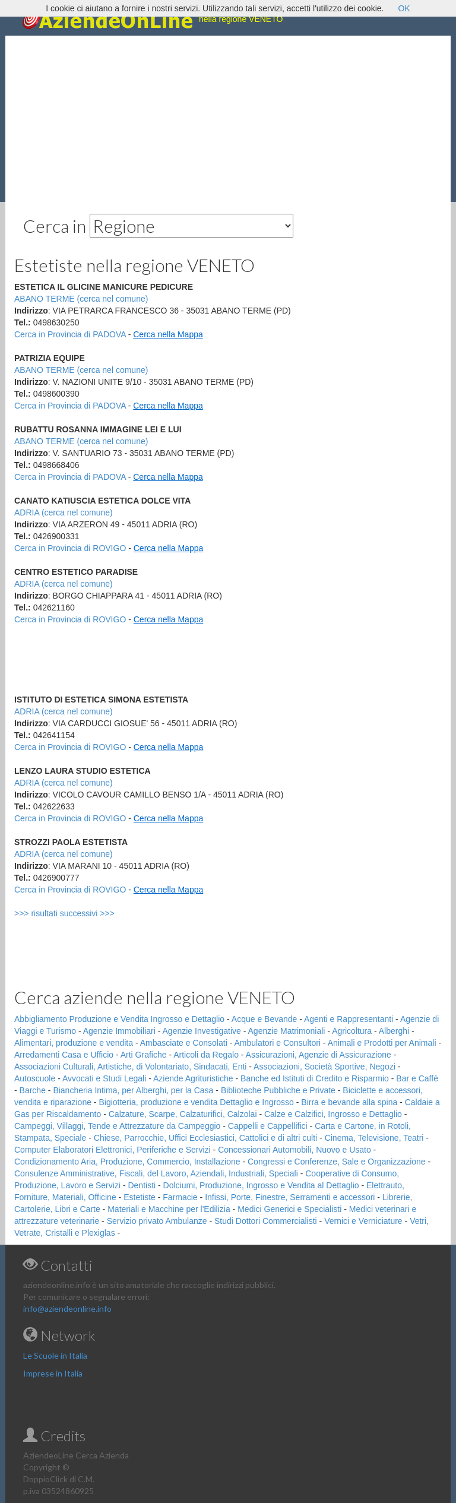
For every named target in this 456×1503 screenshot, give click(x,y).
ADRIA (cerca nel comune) (63, 512)
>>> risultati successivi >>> (84, 913)
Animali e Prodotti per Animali (382, 1043)
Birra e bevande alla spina (349, 1102)
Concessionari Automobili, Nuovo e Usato (294, 1149)
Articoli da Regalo (206, 1054)
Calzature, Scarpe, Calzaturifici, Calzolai (183, 1114)
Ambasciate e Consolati (183, 1043)
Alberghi (394, 1031)
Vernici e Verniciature (363, 1221)
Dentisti (142, 1185)
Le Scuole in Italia (55, 1355)
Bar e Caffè (417, 1078)
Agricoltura (352, 1031)
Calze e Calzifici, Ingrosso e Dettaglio (333, 1114)
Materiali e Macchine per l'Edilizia (168, 1209)
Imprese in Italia (53, 1373)
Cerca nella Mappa (168, 334)
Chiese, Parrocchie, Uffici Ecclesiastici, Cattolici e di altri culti (205, 1138)
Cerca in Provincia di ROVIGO (70, 548)
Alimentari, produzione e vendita (73, 1043)
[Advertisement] (228, 119)
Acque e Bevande (264, 1019)
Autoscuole (34, 1078)
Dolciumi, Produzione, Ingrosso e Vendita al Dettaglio (261, 1185)
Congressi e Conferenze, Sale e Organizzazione (337, 1161)
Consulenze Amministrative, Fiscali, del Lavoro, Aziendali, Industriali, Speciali (156, 1173)
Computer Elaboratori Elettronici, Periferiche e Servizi (112, 1149)
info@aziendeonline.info (67, 1308)
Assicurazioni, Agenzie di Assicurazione (318, 1054)
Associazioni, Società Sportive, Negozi (324, 1066)
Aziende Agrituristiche (193, 1078)
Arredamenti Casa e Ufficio (63, 1054)
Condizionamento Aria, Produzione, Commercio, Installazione (127, 1161)
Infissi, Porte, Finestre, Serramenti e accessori (290, 1197)
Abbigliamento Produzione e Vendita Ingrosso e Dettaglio (119, 1019)
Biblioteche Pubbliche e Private (278, 1090)
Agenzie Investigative (202, 1031)
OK (404, 8)
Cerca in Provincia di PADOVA (70, 334)
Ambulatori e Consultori (277, 1043)
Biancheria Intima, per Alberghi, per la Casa (133, 1090)
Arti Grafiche (144, 1054)
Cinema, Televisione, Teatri (374, 1138)
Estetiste (140, 1197)
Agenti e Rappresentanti (348, 1019)
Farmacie (180, 1197)
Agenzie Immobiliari (119, 1031)
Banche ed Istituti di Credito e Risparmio (314, 1078)
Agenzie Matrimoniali (286, 1031)
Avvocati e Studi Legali (104, 1078)
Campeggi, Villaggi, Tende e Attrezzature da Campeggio (117, 1126)
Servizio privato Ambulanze (157, 1221)
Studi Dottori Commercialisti (265, 1221)
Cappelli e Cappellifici (268, 1126)
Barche (33, 1090)
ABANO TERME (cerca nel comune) (81, 370)
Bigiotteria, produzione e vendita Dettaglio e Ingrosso (196, 1102)
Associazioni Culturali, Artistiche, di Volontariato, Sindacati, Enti (130, 1066)
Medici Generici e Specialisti (289, 1209)
